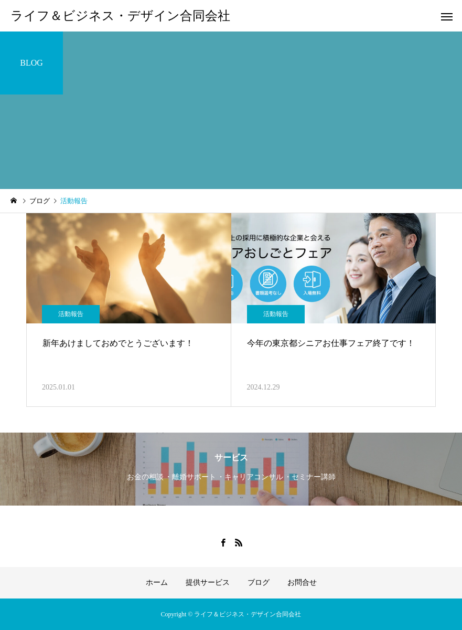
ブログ (259, 582)
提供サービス (208, 582)
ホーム (157, 582)
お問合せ (302, 582)
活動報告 (70, 314)
